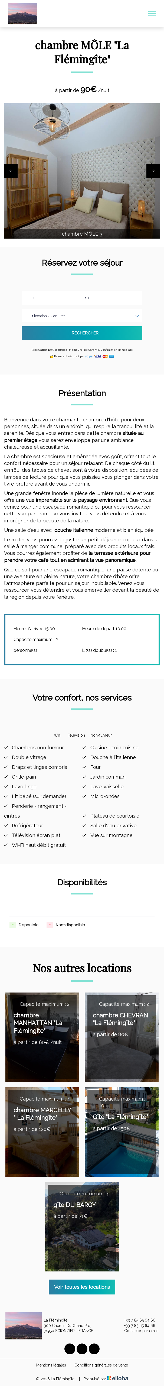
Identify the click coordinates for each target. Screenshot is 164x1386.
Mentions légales (51, 1365)
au (87, 298)
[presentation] (11, 171)
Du (34, 298)
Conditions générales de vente (101, 1365)
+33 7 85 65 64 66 (136, 1320)
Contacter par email (138, 1331)
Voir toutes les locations (82, 1287)
